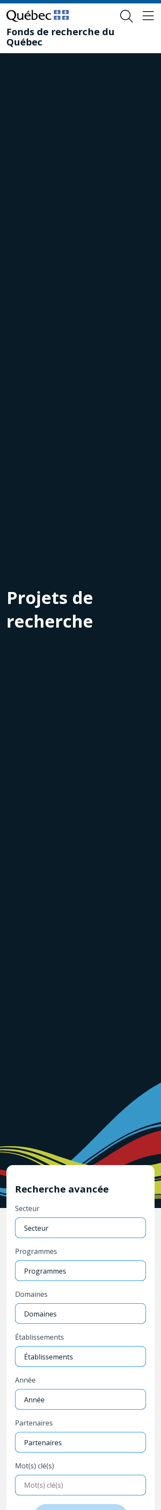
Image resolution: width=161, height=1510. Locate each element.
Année (25, 1380)
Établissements (39, 1337)
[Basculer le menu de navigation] (148, 16)
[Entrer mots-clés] (80, 1485)
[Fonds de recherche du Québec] (74, 36)
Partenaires (34, 1423)
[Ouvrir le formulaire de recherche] (126, 16)
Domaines (31, 1294)
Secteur (27, 1208)
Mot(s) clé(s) (34, 1466)
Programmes (36, 1251)
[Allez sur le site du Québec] (37, 16)
